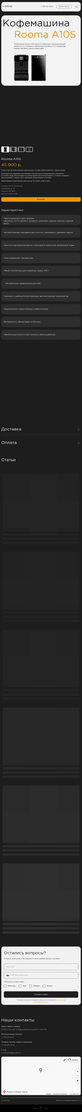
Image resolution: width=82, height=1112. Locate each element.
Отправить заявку (41, 994)
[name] (41, 967)
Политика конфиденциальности (68, 1100)
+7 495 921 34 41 (46, 6)
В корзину (41, 199)
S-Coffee (7, 6)
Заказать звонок (64, 6)
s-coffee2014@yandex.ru (11, 1053)
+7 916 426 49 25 (8, 1045)
